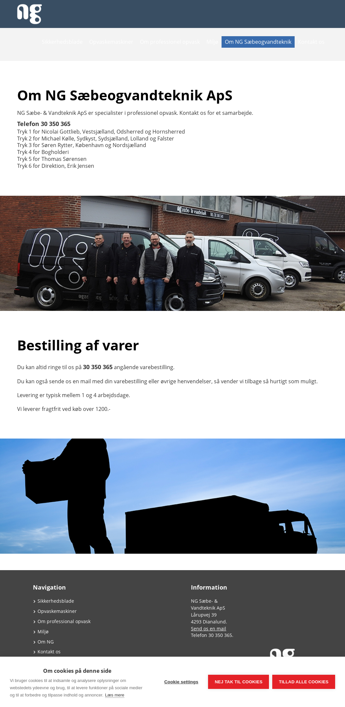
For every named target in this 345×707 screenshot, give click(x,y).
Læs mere (114, 695)
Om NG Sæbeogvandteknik (258, 41)
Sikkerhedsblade (62, 41)
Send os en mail (208, 628)
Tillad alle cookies (304, 681)
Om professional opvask (64, 621)
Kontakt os (311, 41)
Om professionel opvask (170, 41)
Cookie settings (181, 681)
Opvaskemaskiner (111, 41)
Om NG (46, 642)
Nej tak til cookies (238, 681)
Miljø (212, 41)
